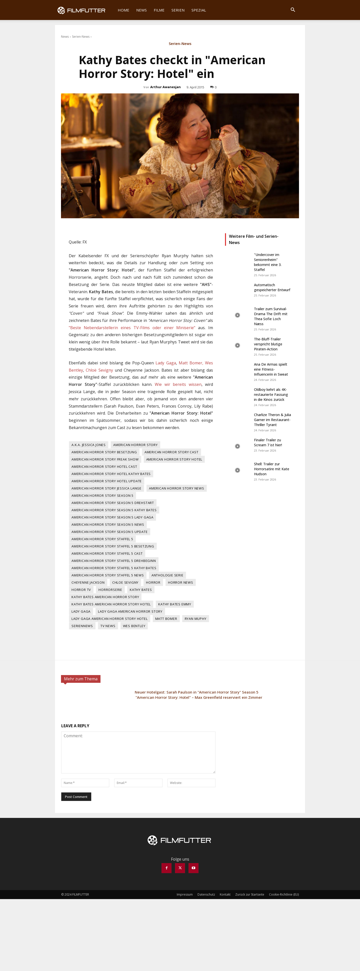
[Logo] (84, 10)
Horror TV (81, 589)
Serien (178, 9)
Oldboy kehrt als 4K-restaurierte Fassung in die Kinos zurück (271, 394)
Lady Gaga (166, 363)
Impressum (185, 894)
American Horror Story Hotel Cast (104, 466)
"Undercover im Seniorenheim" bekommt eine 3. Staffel (268, 262)
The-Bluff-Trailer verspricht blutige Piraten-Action (268, 344)
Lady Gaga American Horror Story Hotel (110, 618)
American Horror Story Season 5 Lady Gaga (113, 517)
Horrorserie (110, 589)
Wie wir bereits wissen (178, 384)
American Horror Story (135, 445)
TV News (108, 626)
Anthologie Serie (168, 575)
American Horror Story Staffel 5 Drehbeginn (114, 560)
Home (123, 9)
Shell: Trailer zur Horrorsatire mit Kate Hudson (271, 469)
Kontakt (225, 894)
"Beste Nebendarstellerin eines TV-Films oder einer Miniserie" (132, 327)
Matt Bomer (166, 618)
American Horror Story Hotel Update (107, 481)
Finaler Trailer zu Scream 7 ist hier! (268, 442)
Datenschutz (206, 894)
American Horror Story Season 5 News (108, 524)
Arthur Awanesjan (165, 87)
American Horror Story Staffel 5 (102, 539)
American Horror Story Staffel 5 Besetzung (113, 546)
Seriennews (82, 626)
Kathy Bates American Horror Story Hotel (111, 604)
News (141, 9)
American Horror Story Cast (171, 452)
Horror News (180, 582)
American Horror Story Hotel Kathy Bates (111, 474)
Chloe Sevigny (125, 582)
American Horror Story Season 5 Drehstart (113, 502)
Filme (159, 9)
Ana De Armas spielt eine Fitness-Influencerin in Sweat (271, 369)
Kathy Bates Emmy (174, 604)
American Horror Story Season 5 (103, 495)
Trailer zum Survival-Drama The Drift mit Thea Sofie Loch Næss (271, 316)
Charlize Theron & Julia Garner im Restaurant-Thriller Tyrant (272, 419)
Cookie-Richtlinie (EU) (284, 894)
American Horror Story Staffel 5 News (108, 575)
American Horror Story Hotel (174, 459)
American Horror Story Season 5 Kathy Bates (114, 510)
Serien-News (81, 36)
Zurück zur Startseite (249, 894)
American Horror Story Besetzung (104, 452)
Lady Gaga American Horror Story (130, 611)
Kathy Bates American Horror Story (105, 597)
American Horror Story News (176, 488)
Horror (153, 582)
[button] (293, 10)
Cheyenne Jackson (88, 582)
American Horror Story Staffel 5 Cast (107, 553)
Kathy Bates (141, 589)
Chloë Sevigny (99, 370)
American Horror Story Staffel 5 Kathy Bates (114, 568)
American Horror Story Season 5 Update (110, 531)
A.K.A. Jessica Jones (89, 445)
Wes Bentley (134, 626)
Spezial (199, 9)
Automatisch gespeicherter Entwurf (272, 287)
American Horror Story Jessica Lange (107, 488)
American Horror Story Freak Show (105, 459)
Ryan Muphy (195, 618)
